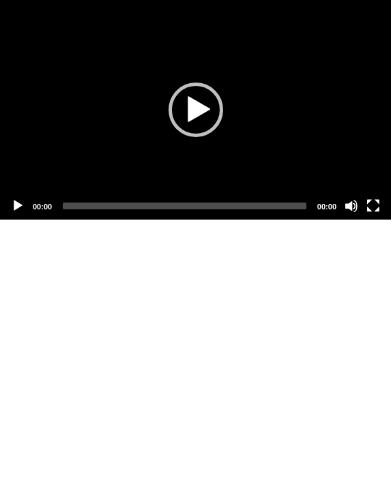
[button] (196, 110)
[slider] (184, 206)
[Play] (18, 206)
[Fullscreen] (373, 206)
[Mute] (351, 206)
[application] (195, 110)
